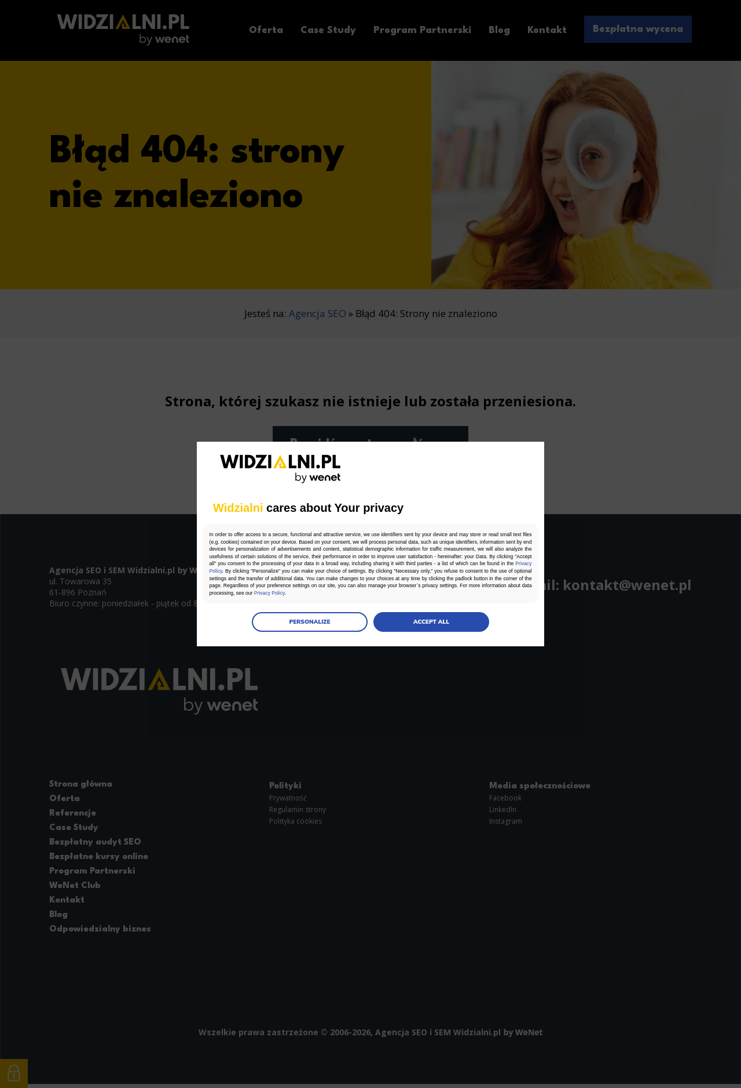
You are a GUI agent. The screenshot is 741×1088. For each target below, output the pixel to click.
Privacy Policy (435, 572)
